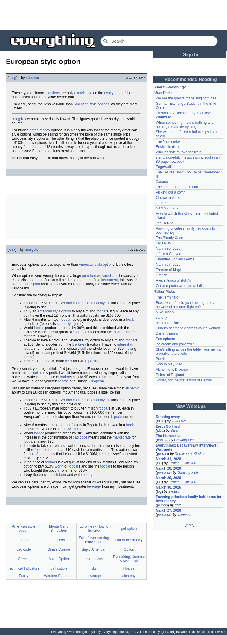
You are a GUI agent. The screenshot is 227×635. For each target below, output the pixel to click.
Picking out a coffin (171, 192)
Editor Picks (164, 292)
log (159, 463)
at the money (40, 130)
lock (35, 373)
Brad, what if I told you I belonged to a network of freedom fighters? (185, 305)
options (54, 93)
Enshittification (167, 147)
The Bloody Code (169, 238)
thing (12, 78)
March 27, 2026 (168, 264)
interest (123, 344)
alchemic (132, 388)
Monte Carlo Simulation (58, 528)
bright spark (31, 284)
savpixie (183, 514)
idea (12, 249)
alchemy (129, 576)
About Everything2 (170, 87)
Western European (59, 576)
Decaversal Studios (190, 454)
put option (129, 528)
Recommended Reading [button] (190, 79)
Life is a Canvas (168, 254)
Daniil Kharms (167, 333)
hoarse (63, 381)
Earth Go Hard (168, 426)
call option (59, 568)
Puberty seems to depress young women (188, 328)
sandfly (161, 317)
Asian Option (58, 559)
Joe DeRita (164, 223)
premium (89, 276)
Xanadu (162, 182)
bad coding (74, 303)
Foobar (29, 303)
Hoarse (129, 568)
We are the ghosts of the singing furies (186, 98)
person (162, 454)
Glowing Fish (184, 440)
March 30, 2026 (168, 248)
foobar (102, 311)
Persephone (165, 339)
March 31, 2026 (168, 459)
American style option (96, 264)
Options (59, 540)
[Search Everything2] (159, 41)
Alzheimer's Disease (172, 370)
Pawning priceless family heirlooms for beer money (189, 499)
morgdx (18, 119)
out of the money (42, 454)
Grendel (162, 275)
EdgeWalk (164, 167)
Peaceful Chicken (182, 463)
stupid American (93, 549)
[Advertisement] (113, 14)
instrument (109, 280)
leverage (94, 486)
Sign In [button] (190, 54)
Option (129, 549)
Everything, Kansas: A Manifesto (129, 559)
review (162, 440)
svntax (173, 491)
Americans (110, 276)
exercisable (83, 93)
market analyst (95, 303)
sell (83, 348)
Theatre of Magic (169, 270)
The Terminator (167, 297)
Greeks (24, 559)
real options (94, 559)
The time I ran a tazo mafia (177, 187)
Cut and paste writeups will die (180, 286)
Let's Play (163, 243)
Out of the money (128, 540)
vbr (93, 568)
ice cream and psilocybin (175, 344)
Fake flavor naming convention (94, 540)
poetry (93, 361)
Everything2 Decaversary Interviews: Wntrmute (187, 447)
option (17, 97)
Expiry (23, 576)
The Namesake (168, 141)
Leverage (93, 576)
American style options (91, 104)
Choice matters (168, 198)
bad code (80, 332)
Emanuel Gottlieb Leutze (175, 259)
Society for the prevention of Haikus (184, 380)
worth (59, 466)
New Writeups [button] (191, 406)
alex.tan (32, 78)
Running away (168, 417)
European (96, 381)
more (189, 525)
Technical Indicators (23, 568)
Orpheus (162, 203)
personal (164, 472)
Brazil (160, 359)
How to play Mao (169, 364)
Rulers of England (170, 375)
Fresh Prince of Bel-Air (174, 280)
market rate (122, 332)
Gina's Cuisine (58, 549)
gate (178, 505)
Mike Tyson (165, 312)
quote (117, 417)
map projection (167, 323)
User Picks (163, 93)
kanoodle (178, 421)
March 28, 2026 (168, 208)
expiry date (112, 93)
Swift (174, 430)
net (128, 348)
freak (130, 320)
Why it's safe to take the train (178, 152)
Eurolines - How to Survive (93, 528)
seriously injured (69, 324)
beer (68, 361)
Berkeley (79, 344)
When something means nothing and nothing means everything (184, 124)
